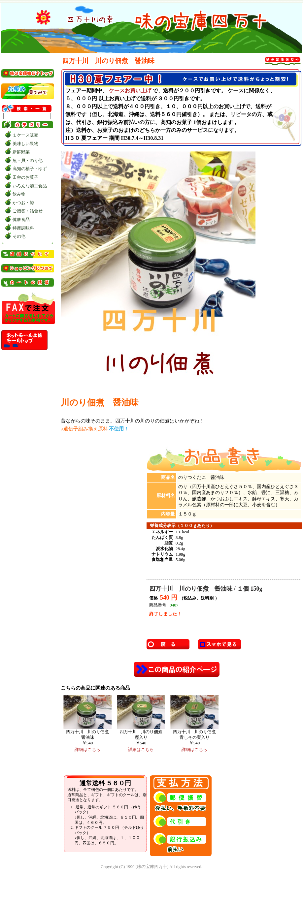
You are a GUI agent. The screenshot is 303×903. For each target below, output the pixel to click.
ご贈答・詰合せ (28, 210)
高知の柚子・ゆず (30, 168)
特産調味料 (23, 228)
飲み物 (19, 194)
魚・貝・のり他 (28, 160)
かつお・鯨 (23, 202)
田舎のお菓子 (25, 177)
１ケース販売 (25, 135)
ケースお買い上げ (130, 90)
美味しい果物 (25, 143)
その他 (19, 236)
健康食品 (21, 219)
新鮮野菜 (21, 151)
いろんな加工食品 (30, 185)
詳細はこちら (87, 749)
